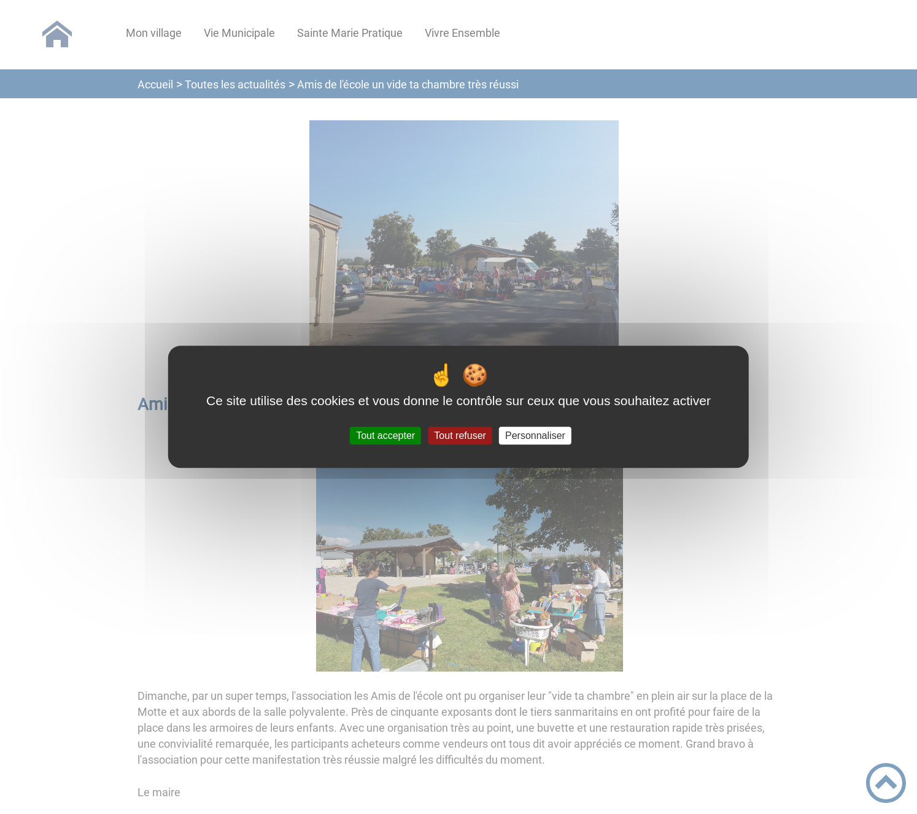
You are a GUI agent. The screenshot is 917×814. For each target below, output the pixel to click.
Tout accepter (385, 435)
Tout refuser (460, 435)
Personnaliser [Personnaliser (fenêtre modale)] (535, 435)
